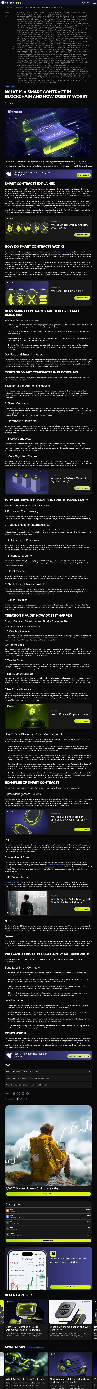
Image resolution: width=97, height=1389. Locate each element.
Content (9, 103)
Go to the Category (35, 1347)
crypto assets (49, 867)
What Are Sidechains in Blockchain (25, 1379)
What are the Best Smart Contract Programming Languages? (27, 1078)
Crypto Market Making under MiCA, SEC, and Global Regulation (69, 1380)
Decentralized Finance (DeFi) (15, 845)
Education (9, 7)
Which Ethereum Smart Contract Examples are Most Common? (28, 1085)
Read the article (82, 235)
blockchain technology (65, 252)
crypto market (25, 805)
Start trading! (83, 175)
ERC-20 (83, 411)
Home (2, 7)
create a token (83, 799)
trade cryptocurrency (84, 195)
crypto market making (13, 882)
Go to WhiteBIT (48, 1240)
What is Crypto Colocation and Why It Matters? (70, 1328)
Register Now (48, 1194)
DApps (7, 391)
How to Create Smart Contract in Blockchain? (22, 1071)
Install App (70, 1287)
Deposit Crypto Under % (79, 1056)
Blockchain (10, 86)
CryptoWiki (19, 7)
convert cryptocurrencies (56, 865)
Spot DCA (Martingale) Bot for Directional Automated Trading (23, 1328)
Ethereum (10, 413)
